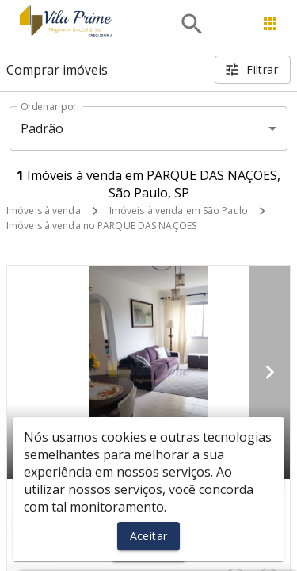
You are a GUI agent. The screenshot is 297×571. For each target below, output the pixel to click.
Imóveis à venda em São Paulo (178, 210)
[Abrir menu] (270, 24)
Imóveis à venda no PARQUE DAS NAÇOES (101, 225)
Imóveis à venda (43, 210)
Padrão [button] (42, 128)
